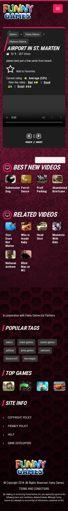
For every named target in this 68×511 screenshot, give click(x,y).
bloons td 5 (11, 358)
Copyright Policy (20, 417)
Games (13, 34)
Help (11, 434)
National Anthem (10, 264)
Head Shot (40, 236)
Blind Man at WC (25, 266)
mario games (26, 342)
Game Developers (19, 443)
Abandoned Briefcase (59, 189)
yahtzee (10, 350)
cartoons (45, 350)
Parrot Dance (25, 189)
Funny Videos (32, 34)
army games (27, 350)
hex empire (30, 358)
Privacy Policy (18, 426)
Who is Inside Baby (25, 238)
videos (9, 342)
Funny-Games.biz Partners (40, 315)
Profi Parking (42, 189)
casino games (47, 342)
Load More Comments (50, 160)
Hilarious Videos (17, 41)
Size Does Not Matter (9, 240)
